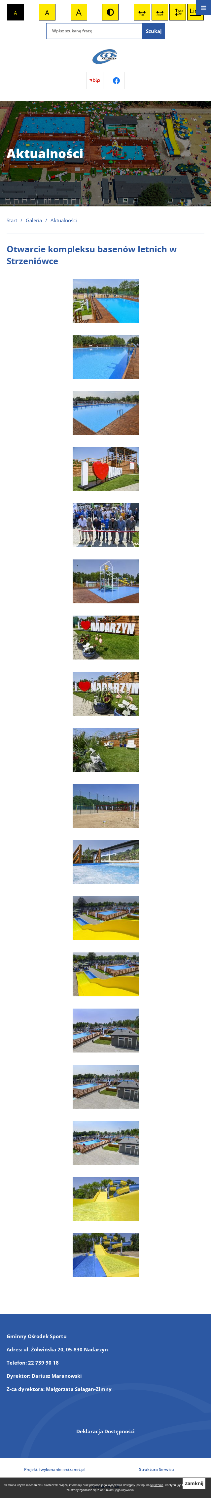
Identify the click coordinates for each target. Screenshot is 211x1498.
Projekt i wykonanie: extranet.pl (54, 1469)
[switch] (142, 12)
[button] (106, 320)
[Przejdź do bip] (95, 80)
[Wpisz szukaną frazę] (94, 31)
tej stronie (157, 1485)
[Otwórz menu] (203, 7)
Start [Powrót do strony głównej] (12, 220)
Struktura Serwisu (156, 1469)
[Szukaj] (154, 31)
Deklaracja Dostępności (105, 1431)
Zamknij (194, 1483)
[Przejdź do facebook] (116, 80)
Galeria (34, 220)
